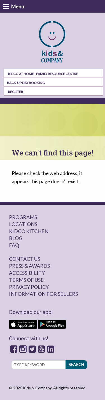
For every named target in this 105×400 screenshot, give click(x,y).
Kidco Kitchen (28, 231)
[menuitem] (52, 42)
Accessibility (27, 273)
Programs (23, 217)
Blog (15, 238)
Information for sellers (43, 294)
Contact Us (24, 259)
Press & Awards (29, 266)
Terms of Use (26, 280)
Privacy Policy (29, 287)
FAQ (14, 245)
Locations (23, 224)
